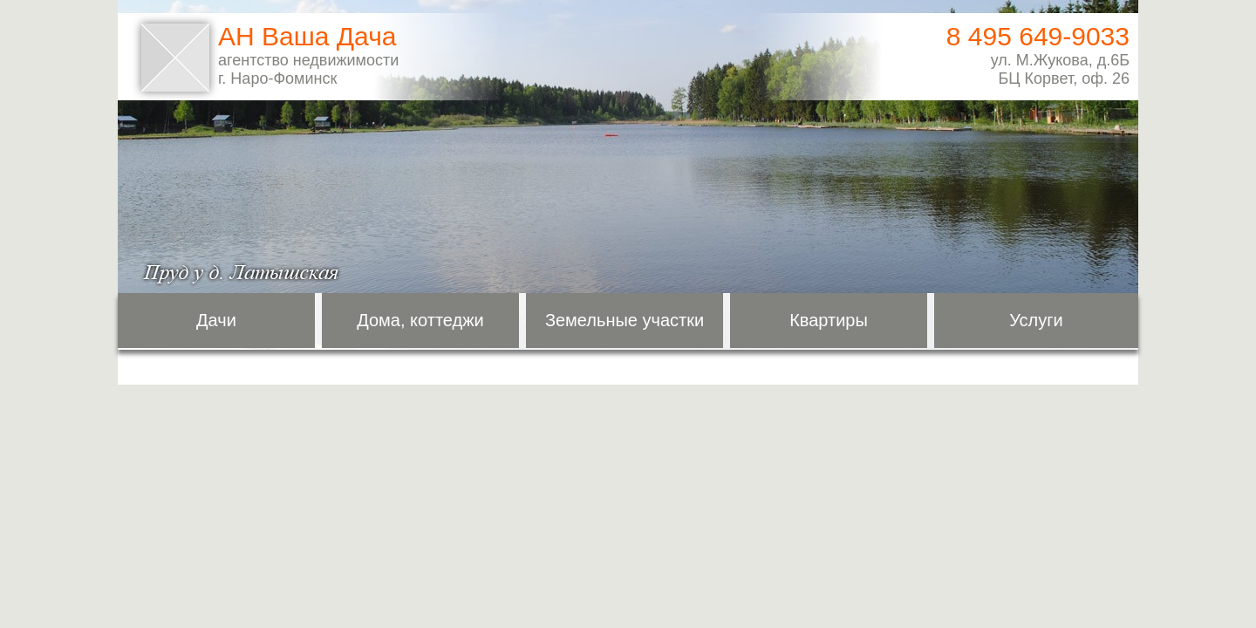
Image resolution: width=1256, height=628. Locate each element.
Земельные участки (624, 320)
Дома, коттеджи (420, 320)
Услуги (1036, 320)
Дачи (216, 320)
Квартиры (828, 320)
